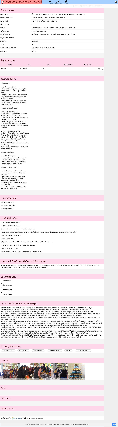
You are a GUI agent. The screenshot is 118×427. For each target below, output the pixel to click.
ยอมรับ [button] (114, 424)
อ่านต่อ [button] (86, 424)
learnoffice (16, 418)
